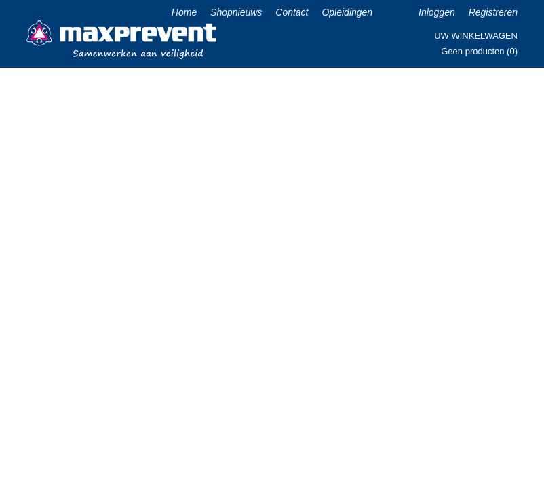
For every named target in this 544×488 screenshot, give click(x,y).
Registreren (493, 12)
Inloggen (437, 12)
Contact (291, 12)
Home (184, 12)
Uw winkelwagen (476, 35)
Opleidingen (347, 12)
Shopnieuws (236, 12)
